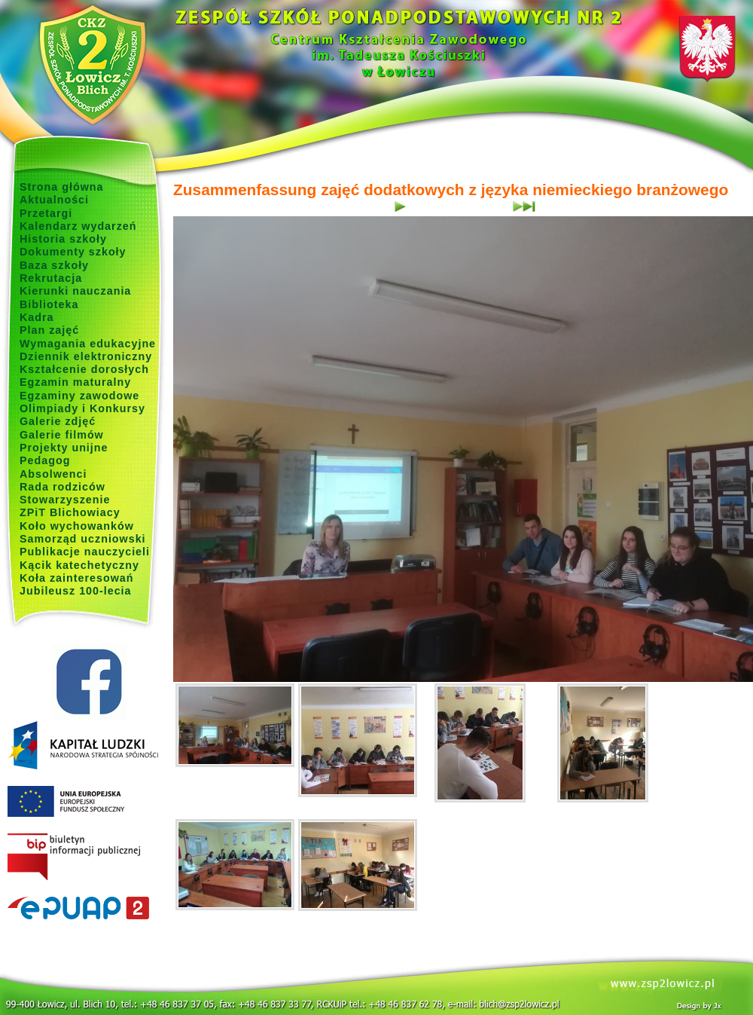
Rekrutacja (51, 278)
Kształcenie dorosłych (84, 369)
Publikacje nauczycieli (85, 552)
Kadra (37, 317)
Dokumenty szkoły (73, 252)
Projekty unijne (64, 448)
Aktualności (54, 200)
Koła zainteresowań (77, 578)
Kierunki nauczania (75, 291)
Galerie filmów (62, 435)
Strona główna (62, 187)
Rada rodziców (62, 487)
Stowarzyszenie (65, 500)
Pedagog (45, 460)
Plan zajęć (49, 330)
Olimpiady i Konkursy (82, 408)
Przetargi (46, 213)
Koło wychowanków (77, 526)
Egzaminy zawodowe (79, 396)
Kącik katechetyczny (79, 565)
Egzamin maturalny (75, 382)
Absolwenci (53, 474)
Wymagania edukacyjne (88, 344)
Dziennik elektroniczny (86, 356)
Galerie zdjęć (58, 421)
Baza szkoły (54, 265)
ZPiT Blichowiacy (70, 512)
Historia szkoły (63, 239)
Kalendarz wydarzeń (78, 226)
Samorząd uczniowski (83, 539)
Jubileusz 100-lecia (76, 591)
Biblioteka (49, 304)
